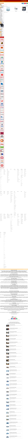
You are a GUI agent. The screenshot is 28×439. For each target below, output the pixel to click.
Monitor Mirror (1, 11)
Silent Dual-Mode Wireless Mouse (2, 27)
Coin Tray (10, 207)
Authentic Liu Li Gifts (5, 216)
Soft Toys (14, 197)
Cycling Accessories (15, 203)
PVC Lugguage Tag (11, 204)
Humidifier (14, 190)
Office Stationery (18, 209)
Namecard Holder (11, 191)
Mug (17, 174)
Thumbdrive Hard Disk (22, 202)
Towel (0, 181)
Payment (0, 29)
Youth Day (24, 174)
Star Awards (4, 172)
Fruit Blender (18, 173)
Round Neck (0, 178)
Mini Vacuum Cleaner (18, 208)
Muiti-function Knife (11, 210)
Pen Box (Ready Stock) (8, 204)
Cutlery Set (14, 188)
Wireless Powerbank (5, 205)
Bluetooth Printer (21, 172)
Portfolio (17, 205)
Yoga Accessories (15, 201)
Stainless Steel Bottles (18, 176)
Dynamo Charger (1, 204)
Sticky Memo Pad (18, 210)
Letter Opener (18, 207)
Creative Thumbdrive (22, 203)
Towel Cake (0, 184)
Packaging (0, 17)
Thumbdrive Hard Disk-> (1, 20)
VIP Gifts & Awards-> (1, 21)
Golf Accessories (15, 189)
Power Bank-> (1, 18)
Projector (1, 12)
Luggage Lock (25, 203)
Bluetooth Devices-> (1, 10)
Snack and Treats (15, 169)
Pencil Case (7, 175)
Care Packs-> (1, 9)
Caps (0, 169)
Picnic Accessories (15, 195)
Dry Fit (0, 179)
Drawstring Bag (8, 172)
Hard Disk (21, 205)
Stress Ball (11, 214)
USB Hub (1, 14)
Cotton (0, 177)
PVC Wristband (11, 205)
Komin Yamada (4, 237)
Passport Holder (25, 205)
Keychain (10, 208)
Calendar (17, 203)
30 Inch (0, 218)
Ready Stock (7, 202)
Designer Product (4, 234)
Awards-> (0, 8)
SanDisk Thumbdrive (22, 209)
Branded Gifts (4, 217)
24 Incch (0, 217)
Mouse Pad (4, 219)
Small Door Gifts (11, 202)
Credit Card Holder (11, 188)
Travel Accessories (25, 202)
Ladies (14, 191)
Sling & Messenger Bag (8, 176)
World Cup (14, 204)
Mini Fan (10, 209)
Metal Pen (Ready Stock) (8, 203)
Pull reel (10, 211)
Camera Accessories (1, 203)
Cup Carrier (17, 172)
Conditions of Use (1, 30)
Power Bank (4, 202)
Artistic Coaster (11, 203)
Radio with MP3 (21, 178)
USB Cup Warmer (1, 13)
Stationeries (18, 202)
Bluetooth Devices (22, 169)
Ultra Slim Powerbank (5, 204)
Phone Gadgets (1, 205)
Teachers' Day (25, 173)
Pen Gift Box (24, 189)
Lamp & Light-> (1, 15)
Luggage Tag (25, 204)
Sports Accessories (15, 202)
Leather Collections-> (1, 16)
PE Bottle (17, 175)
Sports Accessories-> (1, 19)
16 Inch (0, 216)
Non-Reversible (1, 173)
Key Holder (11, 189)
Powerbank (4, 203)
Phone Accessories (1, 202)
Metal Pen (24, 188)
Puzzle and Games (15, 196)
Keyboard (21, 175)
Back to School (25, 169)
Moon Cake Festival (25, 172)
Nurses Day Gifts (1, 188)
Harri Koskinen (4, 236)
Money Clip (11, 190)
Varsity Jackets (1, 172)
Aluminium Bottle (18, 169)
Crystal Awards (4, 232)
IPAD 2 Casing (4, 218)
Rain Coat (0, 219)
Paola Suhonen (4, 238)
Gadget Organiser (8, 173)
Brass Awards (4, 169)
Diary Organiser (18, 204)
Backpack (7, 169)
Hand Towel (0, 183)
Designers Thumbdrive (22, 204)
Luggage (7, 174)
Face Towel (0, 182)
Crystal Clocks (4, 233)
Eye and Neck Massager (22, 173)
